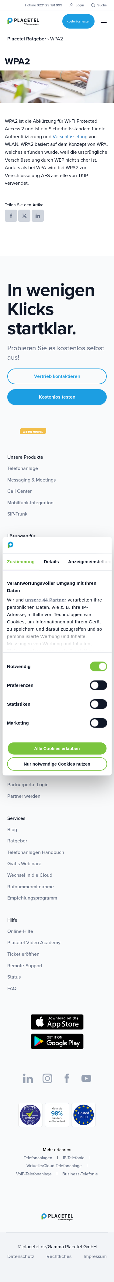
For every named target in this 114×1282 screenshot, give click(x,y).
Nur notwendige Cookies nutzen (57, 763)
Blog (12, 829)
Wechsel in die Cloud (29, 875)
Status (14, 976)
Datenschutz (20, 1256)
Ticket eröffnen (23, 954)
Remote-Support (24, 965)
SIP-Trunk (17, 513)
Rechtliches (59, 1256)
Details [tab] (51, 561)
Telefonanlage (22, 468)
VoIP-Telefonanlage (34, 1174)
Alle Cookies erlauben (57, 748)
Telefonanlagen (38, 1158)
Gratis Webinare (24, 863)
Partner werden (23, 796)
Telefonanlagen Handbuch (35, 852)
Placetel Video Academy (33, 942)
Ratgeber (17, 840)
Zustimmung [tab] (21, 561)
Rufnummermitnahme (30, 886)
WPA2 (56, 38)
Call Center (19, 491)
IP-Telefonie (74, 1158)
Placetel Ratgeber (27, 38)
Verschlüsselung (70, 136)
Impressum (95, 1256)
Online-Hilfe (20, 931)
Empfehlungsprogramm (32, 897)
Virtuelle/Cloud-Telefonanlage (54, 1166)
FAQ (11, 988)
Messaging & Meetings (31, 479)
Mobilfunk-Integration (30, 502)
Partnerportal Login (28, 784)
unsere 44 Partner (45, 599)
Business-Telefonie (80, 1174)
